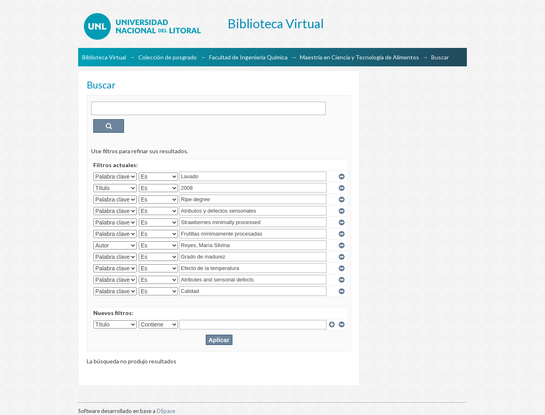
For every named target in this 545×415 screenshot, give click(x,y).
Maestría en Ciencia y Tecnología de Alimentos (359, 57)
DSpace (166, 411)
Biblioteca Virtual (104, 57)
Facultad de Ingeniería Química (248, 57)
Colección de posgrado (167, 57)
